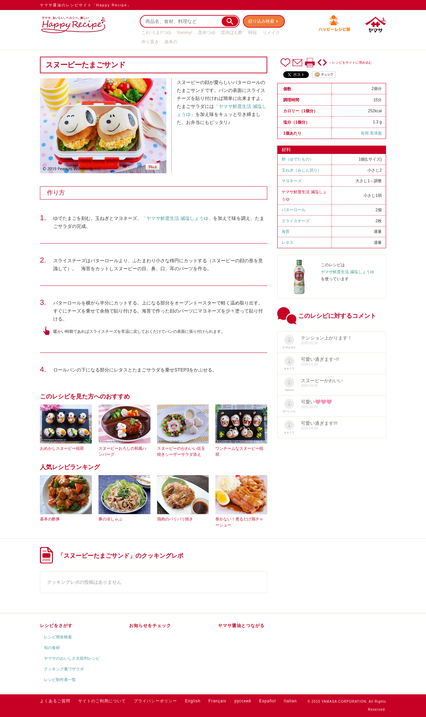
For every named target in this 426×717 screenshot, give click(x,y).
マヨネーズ (292, 181)
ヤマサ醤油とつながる (241, 625)
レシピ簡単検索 (58, 637)
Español (267, 701)
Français (217, 701)
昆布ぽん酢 (232, 32)
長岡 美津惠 (371, 133)
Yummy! (184, 32)
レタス (288, 242)
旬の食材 (52, 647)
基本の (170, 41)
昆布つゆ (206, 32)
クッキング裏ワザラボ (64, 669)
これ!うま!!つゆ (156, 32)
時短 (252, 32)
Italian (290, 701)
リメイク (271, 32)
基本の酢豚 (50, 519)
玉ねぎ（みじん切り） (301, 170)
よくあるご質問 (55, 701)
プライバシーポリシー (155, 701)
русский (242, 701)
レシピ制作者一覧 (60, 679)
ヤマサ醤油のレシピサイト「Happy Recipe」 (85, 5)
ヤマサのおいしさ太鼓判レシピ (72, 658)
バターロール (294, 210)
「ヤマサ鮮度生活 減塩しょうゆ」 (177, 218)
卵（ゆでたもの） (298, 159)
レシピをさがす (56, 625)
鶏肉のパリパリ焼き (175, 519)
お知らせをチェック (150, 625)
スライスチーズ (296, 221)
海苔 (286, 231)
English (192, 701)
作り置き (150, 41)
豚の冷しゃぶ (110, 519)
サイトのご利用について (102, 701)
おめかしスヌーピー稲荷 (62, 448)
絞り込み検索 (262, 21)
